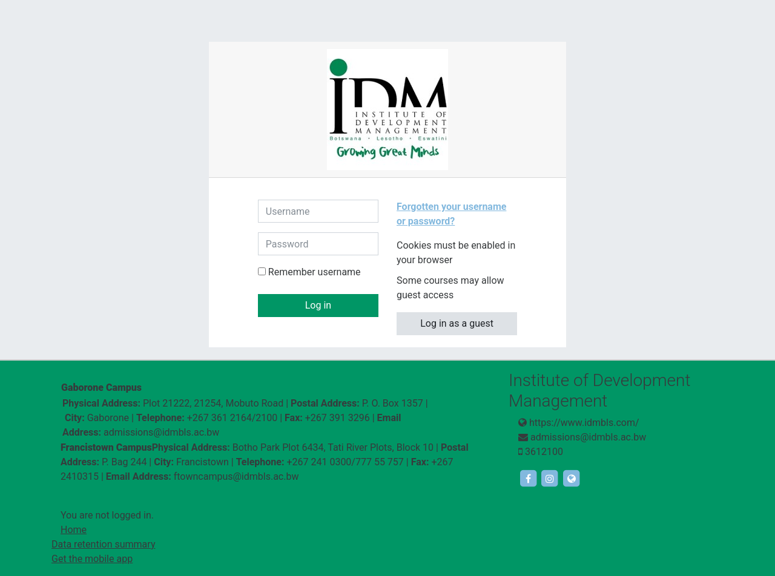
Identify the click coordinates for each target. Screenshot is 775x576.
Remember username (314, 272)
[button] (462, 261)
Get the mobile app (92, 559)
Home (74, 529)
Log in (318, 305)
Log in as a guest (456, 323)
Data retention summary (103, 544)
